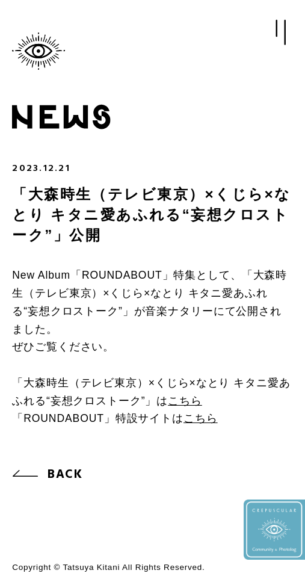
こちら (185, 401)
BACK (65, 474)
